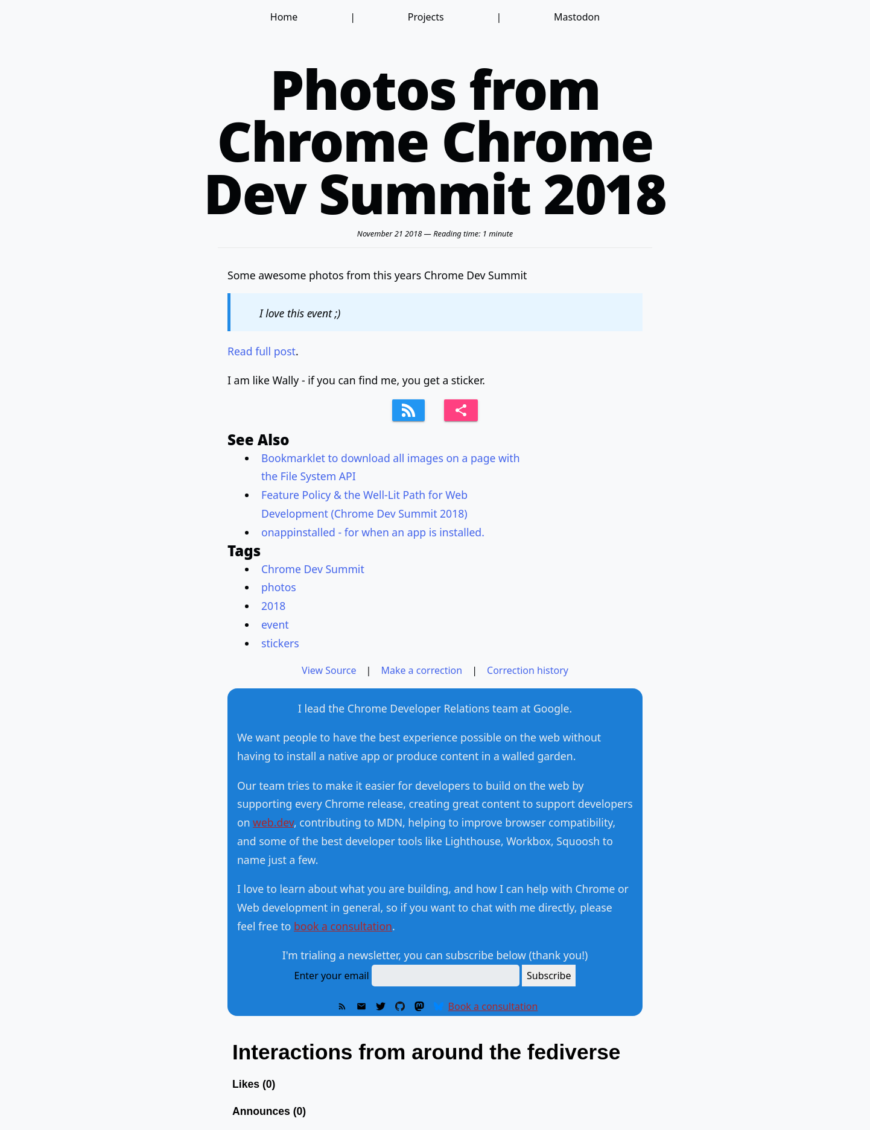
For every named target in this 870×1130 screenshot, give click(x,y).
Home (284, 17)
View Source (329, 670)
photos (278, 587)
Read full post (261, 351)
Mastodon (577, 17)
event (275, 624)
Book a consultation (493, 1006)
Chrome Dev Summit (312, 569)
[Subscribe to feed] (408, 410)
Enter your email (331, 975)
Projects (426, 17)
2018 (273, 605)
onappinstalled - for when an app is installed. (372, 532)
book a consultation (343, 926)
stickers (280, 643)
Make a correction (421, 670)
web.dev (273, 822)
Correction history (527, 670)
